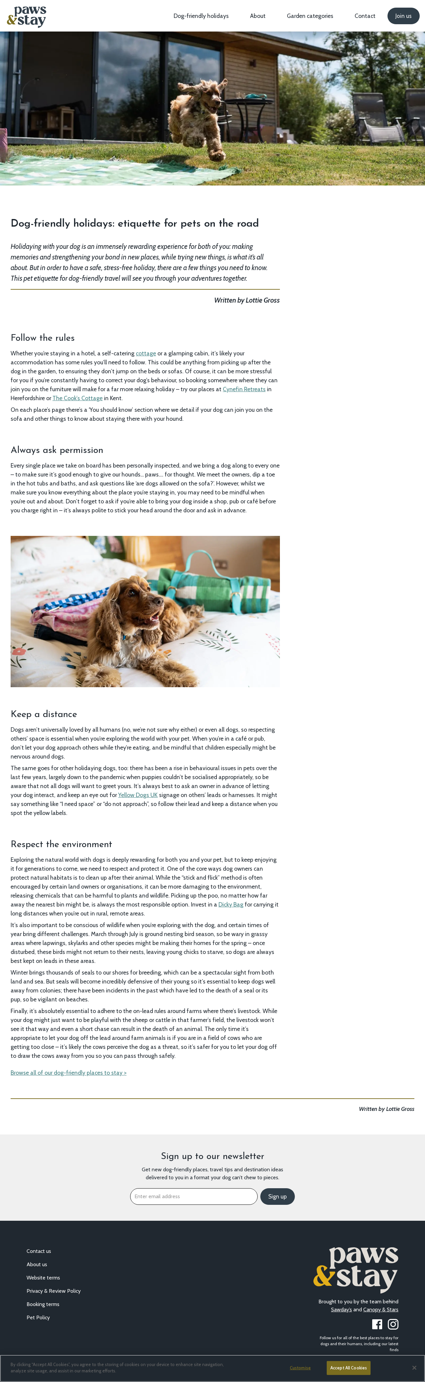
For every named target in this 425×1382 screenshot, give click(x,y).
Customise (300, 1367)
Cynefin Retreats (244, 389)
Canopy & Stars (380, 1309)
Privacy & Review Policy (54, 1291)
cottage (146, 353)
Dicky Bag (230, 904)
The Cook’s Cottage (77, 398)
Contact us (39, 1251)
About (258, 15)
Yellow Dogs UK (138, 794)
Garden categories (310, 15)
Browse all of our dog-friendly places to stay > (69, 1072)
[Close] (414, 1367)
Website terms (43, 1277)
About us (37, 1264)
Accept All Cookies (348, 1367)
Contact (365, 15)
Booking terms (43, 1304)
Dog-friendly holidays (201, 15)
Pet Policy (38, 1317)
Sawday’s (341, 1309)
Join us (403, 16)
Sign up (277, 1196)
